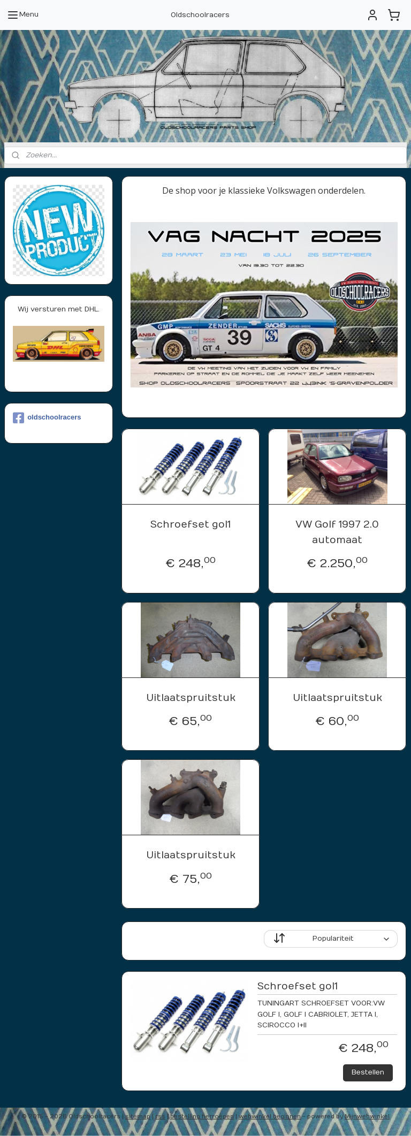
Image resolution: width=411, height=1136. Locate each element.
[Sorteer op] (331, 939)
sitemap (137, 1116)
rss (160, 1116)
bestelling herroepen (202, 1116)
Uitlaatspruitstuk (190, 698)
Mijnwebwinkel (367, 1116)
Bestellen (368, 1072)
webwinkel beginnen (270, 1116)
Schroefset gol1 (191, 524)
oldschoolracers (47, 417)
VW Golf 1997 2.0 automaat (337, 532)
